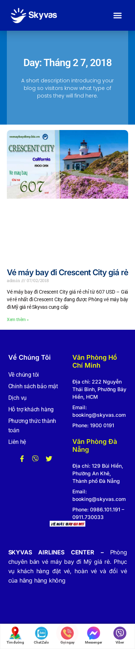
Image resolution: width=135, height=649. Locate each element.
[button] (118, 15)
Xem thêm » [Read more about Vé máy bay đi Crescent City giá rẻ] (18, 319)
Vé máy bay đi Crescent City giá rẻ (67, 272)
